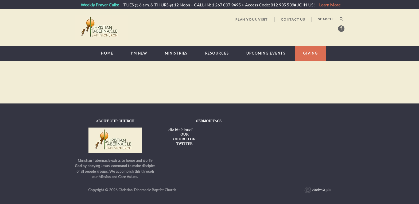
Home (107, 53)
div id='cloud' (180, 130)
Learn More (329, 4)
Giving (310, 53)
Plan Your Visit (251, 19)
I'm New (139, 53)
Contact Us (293, 19)
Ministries (176, 53)
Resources (217, 53)
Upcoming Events (265, 53)
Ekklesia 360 (317, 191)
